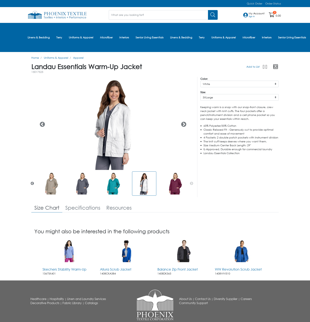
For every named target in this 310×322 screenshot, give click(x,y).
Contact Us (203, 298)
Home (35, 57)
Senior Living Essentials (149, 37)
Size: (203, 91)
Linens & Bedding (39, 37)
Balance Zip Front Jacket (177, 269)
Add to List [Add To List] (253, 66)
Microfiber (106, 37)
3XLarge (208, 96)
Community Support (193, 302)
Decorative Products (44, 302)
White (206, 83)
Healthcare (38, 298)
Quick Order (254, 3)
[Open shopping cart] (272, 15)
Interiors (124, 37)
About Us (185, 298)
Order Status (273, 3)
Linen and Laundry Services (86, 298)
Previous (41, 123)
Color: (204, 78)
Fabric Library (72, 302)
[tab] (46, 207)
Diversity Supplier (225, 298)
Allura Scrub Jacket (115, 269)
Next (182, 123)
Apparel (78, 57)
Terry (59, 37)
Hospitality (57, 298)
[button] (256, 15)
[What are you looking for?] (158, 15)
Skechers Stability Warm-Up (64, 269)
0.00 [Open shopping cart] (278, 15)
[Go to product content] (69, 250)
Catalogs (91, 302)
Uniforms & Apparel (81, 37)
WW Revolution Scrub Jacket (238, 269)
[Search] (213, 15)
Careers (246, 298)
